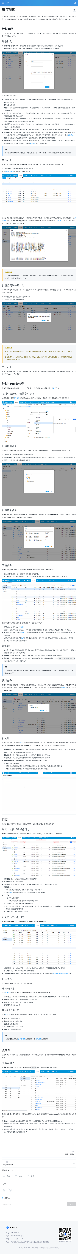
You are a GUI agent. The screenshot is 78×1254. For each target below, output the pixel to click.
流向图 (22, 632)
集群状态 (71, 135)
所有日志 (61, 220)
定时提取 (17, 398)
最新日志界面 (9, 171)
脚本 (21, 743)
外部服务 (33, 143)
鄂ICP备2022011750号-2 (26, 1248)
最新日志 (64, 687)
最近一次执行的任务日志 (61, 973)
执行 (22, 638)
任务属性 (21, 627)
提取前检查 (21, 1039)
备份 (54, 388)
